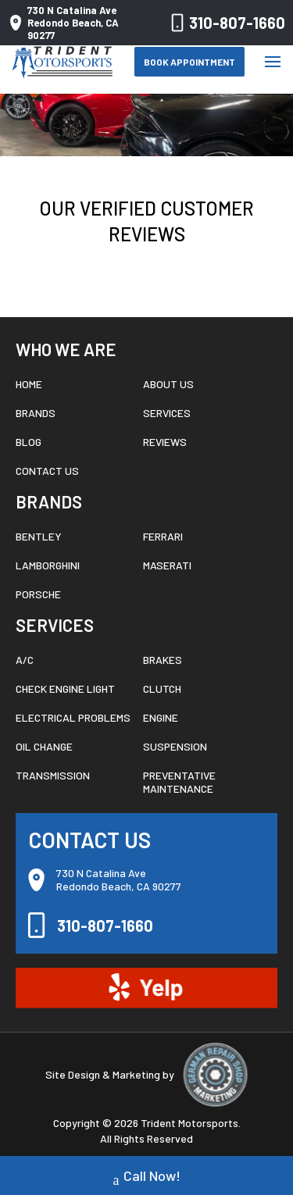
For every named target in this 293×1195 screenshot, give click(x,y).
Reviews (165, 441)
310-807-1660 (225, 22)
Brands (35, 412)
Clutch (162, 688)
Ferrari (163, 536)
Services (167, 412)
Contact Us (47, 470)
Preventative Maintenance (179, 782)
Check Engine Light (65, 688)
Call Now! (146, 1177)
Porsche (38, 594)
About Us (168, 384)
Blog (28, 441)
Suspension (175, 746)
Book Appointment (189, 61)
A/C (25, 659)
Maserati (167, 565)
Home (29, 384)
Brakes (162, 659)
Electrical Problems (73, 717)
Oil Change (44, 746)
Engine (160, 717)
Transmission (53, 775)
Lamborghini (48, 565)
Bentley (39, 536)
